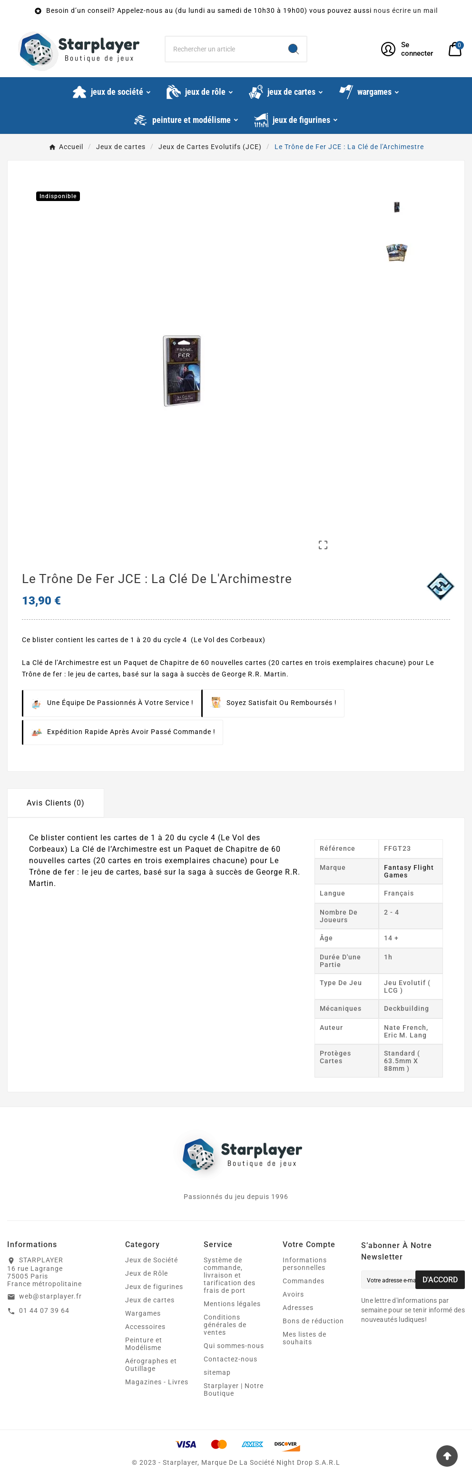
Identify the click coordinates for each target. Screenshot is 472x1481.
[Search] (293, 49)
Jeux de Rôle (146, 1273)
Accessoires (145, 1326)
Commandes (303, 1281)
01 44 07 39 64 (44, 1310)
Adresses (298, 1307)
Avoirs (293, 1294)
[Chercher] (223, 49)
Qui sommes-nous (234, 1346)
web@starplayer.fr (50, 1296)
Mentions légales (232, 1304)
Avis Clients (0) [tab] (56, 802)
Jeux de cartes (150, 1300)
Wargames (143, 1313)
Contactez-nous (230, 1359)
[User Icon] (409, 49)
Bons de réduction (313, 1321)
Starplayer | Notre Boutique (234, 1389)
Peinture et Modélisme (143, 1343)
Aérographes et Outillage (151, 1364)
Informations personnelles (305, 1263)
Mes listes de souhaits (304, 1338)
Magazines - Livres (156, 1382)
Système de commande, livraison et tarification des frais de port (230, 1275)
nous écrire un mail (406, 10)
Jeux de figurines (154, 1286)
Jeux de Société (151, 1260)
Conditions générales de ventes (225, 1324)
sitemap (217, 1372)
